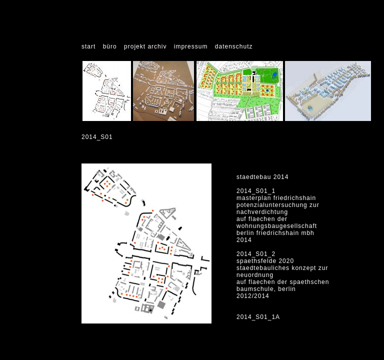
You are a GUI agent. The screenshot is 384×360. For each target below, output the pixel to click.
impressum (191, 46)
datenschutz (234, 46)
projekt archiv (145, 46)
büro (110, 46)
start (89, 46)
